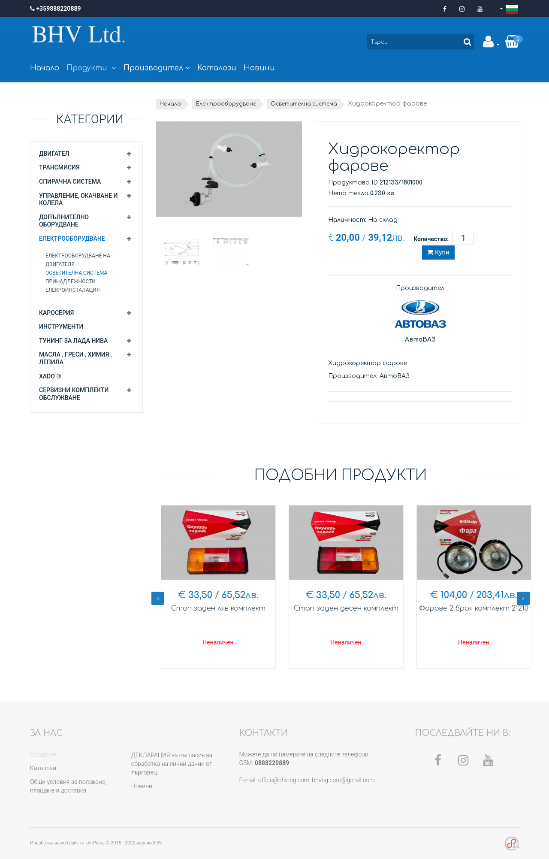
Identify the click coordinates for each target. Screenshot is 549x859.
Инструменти (61, 326)
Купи (438, 252)
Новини (259, 68)
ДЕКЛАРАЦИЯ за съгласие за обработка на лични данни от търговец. (171, 764)
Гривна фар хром (213, 608)
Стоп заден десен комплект (468, 608)
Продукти (91, 68)
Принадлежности (70, 281)
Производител (157, 68)
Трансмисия (59, 167)
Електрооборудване (72, 238)
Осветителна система (76, 273)
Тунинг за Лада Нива (73, 340)
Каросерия (56, 312)
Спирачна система (70, 181)
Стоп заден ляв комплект (340, 608)
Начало (44, 68)
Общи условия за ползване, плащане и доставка (68, 786)
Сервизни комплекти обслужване (74, 394)
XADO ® (50, 376)
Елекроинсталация (72, 290)
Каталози (216, 68)
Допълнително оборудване (64, 221)
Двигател (54, 153)
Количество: (431, 239)
